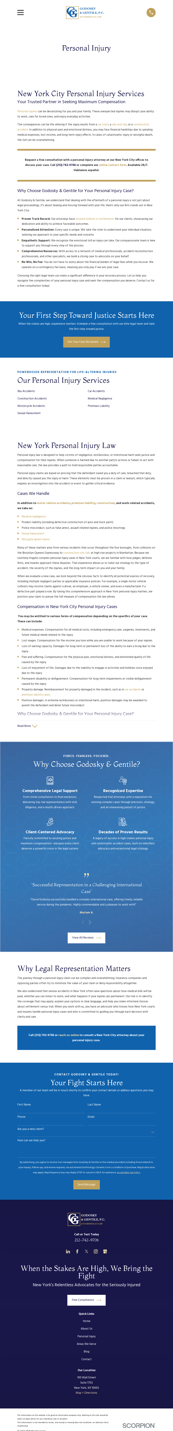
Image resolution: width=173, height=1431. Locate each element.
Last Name (94, 1105)
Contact (86, 1359)
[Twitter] (87, 1252)
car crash (103, 124)
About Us (86, 1329)
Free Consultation (86, 1300)
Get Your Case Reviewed (86, 342)
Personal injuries (27, 111)
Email (91, 1117)
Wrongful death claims (36, 539)
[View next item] (90, 923)
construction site (74, 553)
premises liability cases (36, 694)
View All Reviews (86, 938)
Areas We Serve (86, 1344)
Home (86, 1321)
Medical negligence (34, 516)
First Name (24, 1105)
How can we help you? (31, 1141)
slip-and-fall (119, 124)
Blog (86, 1352)
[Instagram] (96, 1252)
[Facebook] (77, 1252)
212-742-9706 (86, 1240)
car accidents (133, 689)
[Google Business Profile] (105, 1252)
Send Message (86, 1185)
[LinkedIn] (68, 1252)
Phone (21, 1117)
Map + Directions (86, 1393)
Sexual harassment (33, 533)
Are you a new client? (30, 1129)
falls (87, 553)
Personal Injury (86, 1336)
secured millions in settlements (95, 219)
